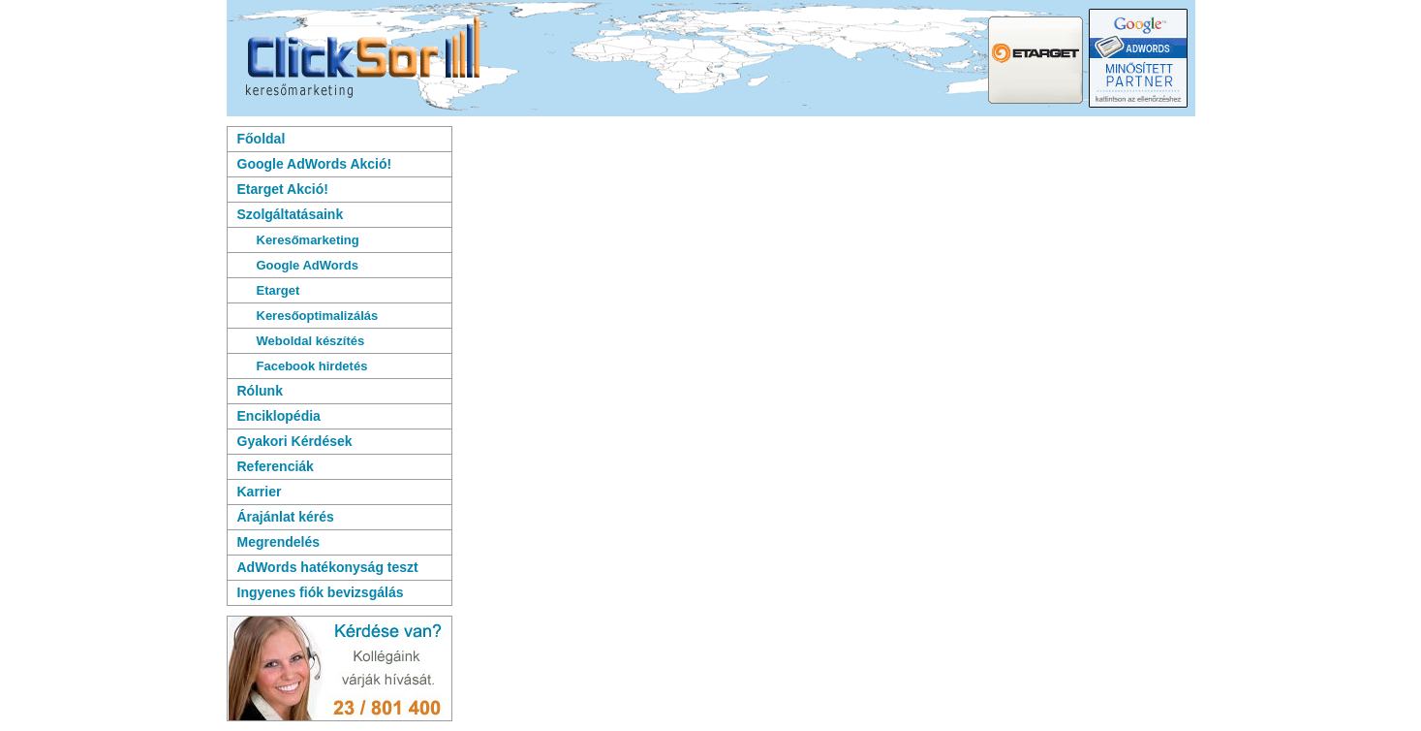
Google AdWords (307, 265)
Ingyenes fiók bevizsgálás (320, 592)
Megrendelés (279, 542)
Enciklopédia (279, 416)
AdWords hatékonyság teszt (327, 567)
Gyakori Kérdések (295, 441)
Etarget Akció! (282, 189)
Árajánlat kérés (285, 516)
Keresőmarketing (308, 240)
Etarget (278, 290)
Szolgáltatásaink (290, 214)
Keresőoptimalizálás (318, 315)
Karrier (259, 491)
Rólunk (260, 390)
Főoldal (261, 138)
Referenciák (275, 466)
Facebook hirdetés (312, 366)
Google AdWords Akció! (314, 164)
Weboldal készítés (311, 341)
